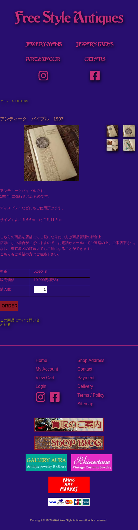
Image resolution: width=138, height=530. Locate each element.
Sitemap (85, 403)
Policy (98, 395)
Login (41, 386)
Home (41, 360)
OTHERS (21, 101)
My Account (47, 369)
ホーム (5, 101)
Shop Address (90, 360)
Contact (84, 369)
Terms (83, 395)
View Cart (45, 377)
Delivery (85, 386)
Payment (86, 377)
